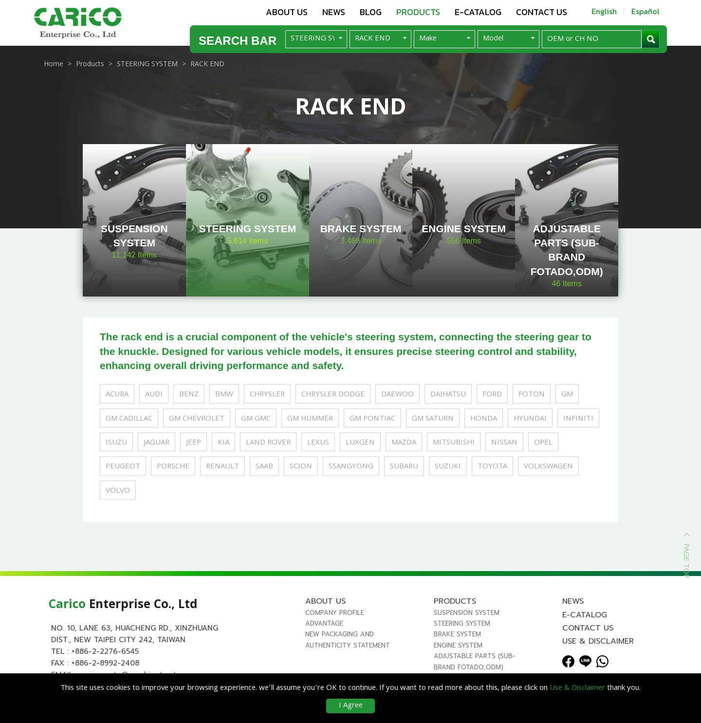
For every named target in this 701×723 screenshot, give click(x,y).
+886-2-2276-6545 (105, 651)
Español (645, 11)
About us (287, 12)
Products (418, 12)
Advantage (324, 623)
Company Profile (334, 612)
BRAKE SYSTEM (457, 634)
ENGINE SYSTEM (458, 645)
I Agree (351, 706)
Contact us (541, 12)
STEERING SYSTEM (462, 623)
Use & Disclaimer (598, 641)
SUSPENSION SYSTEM (466, 612)
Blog (371, 12)
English (604, 11)
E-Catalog (478, 12)
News (333, 12)
